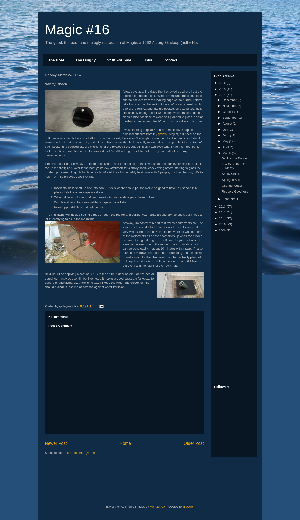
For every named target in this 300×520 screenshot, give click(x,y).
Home (125, 443)
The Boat (56, 60)
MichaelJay (157, 506)
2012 (223, 212)
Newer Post (56, 443)
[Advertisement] (233, 309)
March (227, 153)
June (226, 135)
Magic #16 (77, 29)
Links (147, 60)
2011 (223, 218)
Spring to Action (232, 180)
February (229, 199)
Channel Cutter (232, 185)
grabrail (163, 134)
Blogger (188, 506)
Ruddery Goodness (235, 191)
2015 (223, 89)
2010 (223, 224)
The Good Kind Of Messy (234, 166)
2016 (223, 83)
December (230, 100)
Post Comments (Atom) (79, 453)
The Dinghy (85, 60)
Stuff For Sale (119, 60)
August (228, 123)
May (226, 141)
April (226, 147)
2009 (223, 230)
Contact (170, 60)
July (226, 129)
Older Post (194, 443)
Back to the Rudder (235, 158)
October (228, 112)
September (230, 117)
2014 (223, 95)
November (230, 106)
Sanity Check (231, 174)
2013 (223, 206)
